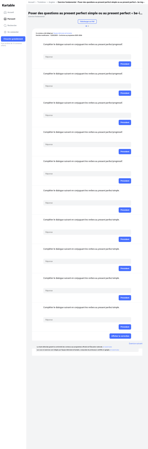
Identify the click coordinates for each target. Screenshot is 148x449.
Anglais (52, 2)
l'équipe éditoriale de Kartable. (62, 33)
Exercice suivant (135, 343)
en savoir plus (107, 347)
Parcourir (9, 19)
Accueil (9, 12)
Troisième (41, 2)
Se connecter (11, 32)
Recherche (10, 25)
